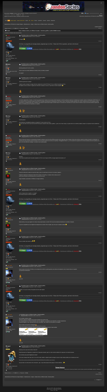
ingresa (18, 13)
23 (20, 28)
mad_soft (9, 265)
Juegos (87, 13)
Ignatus (9, 96)
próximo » (100, 26)
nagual (8, 346)
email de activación (32, 13)
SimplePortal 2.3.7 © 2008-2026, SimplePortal (54, 389)
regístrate (22, 13)
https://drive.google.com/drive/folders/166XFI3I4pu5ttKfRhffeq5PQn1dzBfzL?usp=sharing (37, 359)
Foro (83, 13)
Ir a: (95, 379)
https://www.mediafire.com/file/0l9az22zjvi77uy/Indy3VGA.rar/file (32, 176)
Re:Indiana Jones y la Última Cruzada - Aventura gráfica (33, 35)
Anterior (9, 28)
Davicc (8, 64)
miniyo (8, 77)
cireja (8, 35)
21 (18, 28)
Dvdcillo (9, 168)
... (12, 28)
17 (13, 28)
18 (14, 28)
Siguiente (22, 28)
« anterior (96, 26)
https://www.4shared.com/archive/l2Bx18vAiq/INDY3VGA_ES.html (32, 326)
